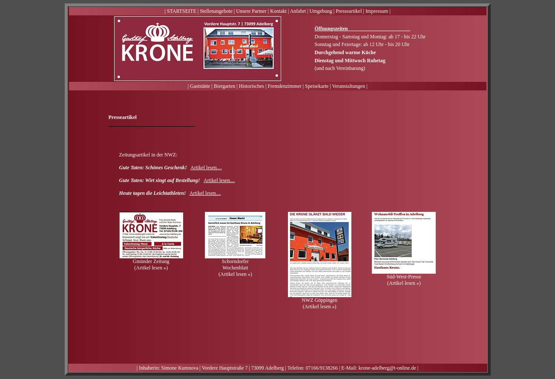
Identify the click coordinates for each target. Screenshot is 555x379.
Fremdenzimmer (284, 86)
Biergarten (224, 86)
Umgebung (320, 11)
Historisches (251, 86)
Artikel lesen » (151, 268)
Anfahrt (298, 11)
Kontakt (278, 11)
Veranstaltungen (348, 86)
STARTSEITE (181, 11)
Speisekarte (316, 86)
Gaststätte (200, 86)
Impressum (376, 11)
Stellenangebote (216, 11)
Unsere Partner (251, 11)
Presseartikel (349, 11)
